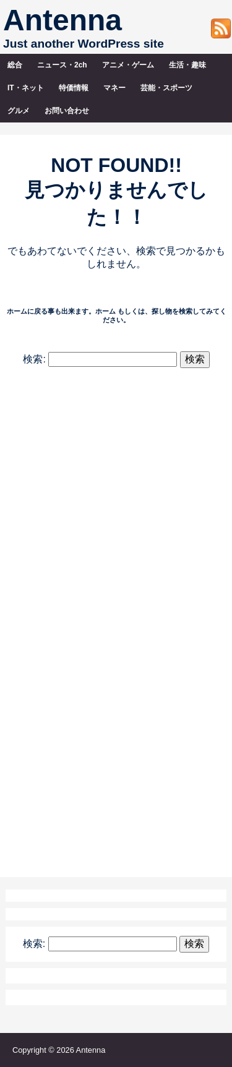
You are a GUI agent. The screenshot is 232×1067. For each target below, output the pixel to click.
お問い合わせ (67, 110)
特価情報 (73, 88)
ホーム (105, 311)
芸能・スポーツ (166, 88)
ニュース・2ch (62, 65)
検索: (34, 359)
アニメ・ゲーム (128, 65)
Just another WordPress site (83, 43)
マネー (114, 88)
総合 (15, 65)
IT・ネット (25, 88)
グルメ (18, 110)
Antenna (62, 20)
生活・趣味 (187, 65)
